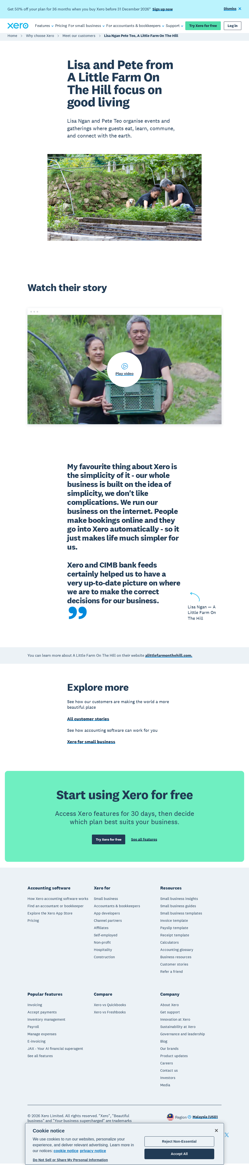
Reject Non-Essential (179, 1141)
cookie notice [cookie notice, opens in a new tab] (65, 1151)
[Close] (216, 1130)
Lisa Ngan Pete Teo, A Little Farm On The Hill (141, 38)
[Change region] (202, 1119)
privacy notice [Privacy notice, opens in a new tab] (93, 1151)
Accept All (179, 1154)
